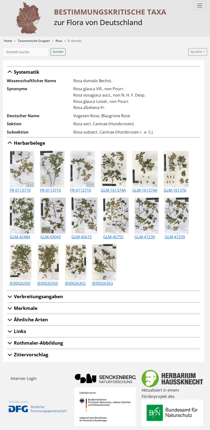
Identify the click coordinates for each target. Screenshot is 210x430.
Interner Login (24, 378)
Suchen (58, 52)
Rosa (59, 41)
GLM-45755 (113, 237)
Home (8, 41)
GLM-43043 (50, 237)
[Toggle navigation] (199, 5)
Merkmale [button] (22, 308)
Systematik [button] (23, 72)
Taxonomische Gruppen (34, 41)
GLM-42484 (20, 237)
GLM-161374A (113, 190)
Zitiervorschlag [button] (27, 354)
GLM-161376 (175, 190)
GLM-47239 (144, 237)
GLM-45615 (81, 237)
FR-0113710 (20, 190)
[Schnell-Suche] (26, 51)
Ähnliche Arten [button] (27, 319)
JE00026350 (20, 283)
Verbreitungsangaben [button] (35, 296)
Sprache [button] (196, 52)
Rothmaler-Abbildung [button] (35, 343)
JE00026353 (102, 283)
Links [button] (16, 331)
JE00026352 (75, 283)
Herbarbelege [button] (26, 143)
